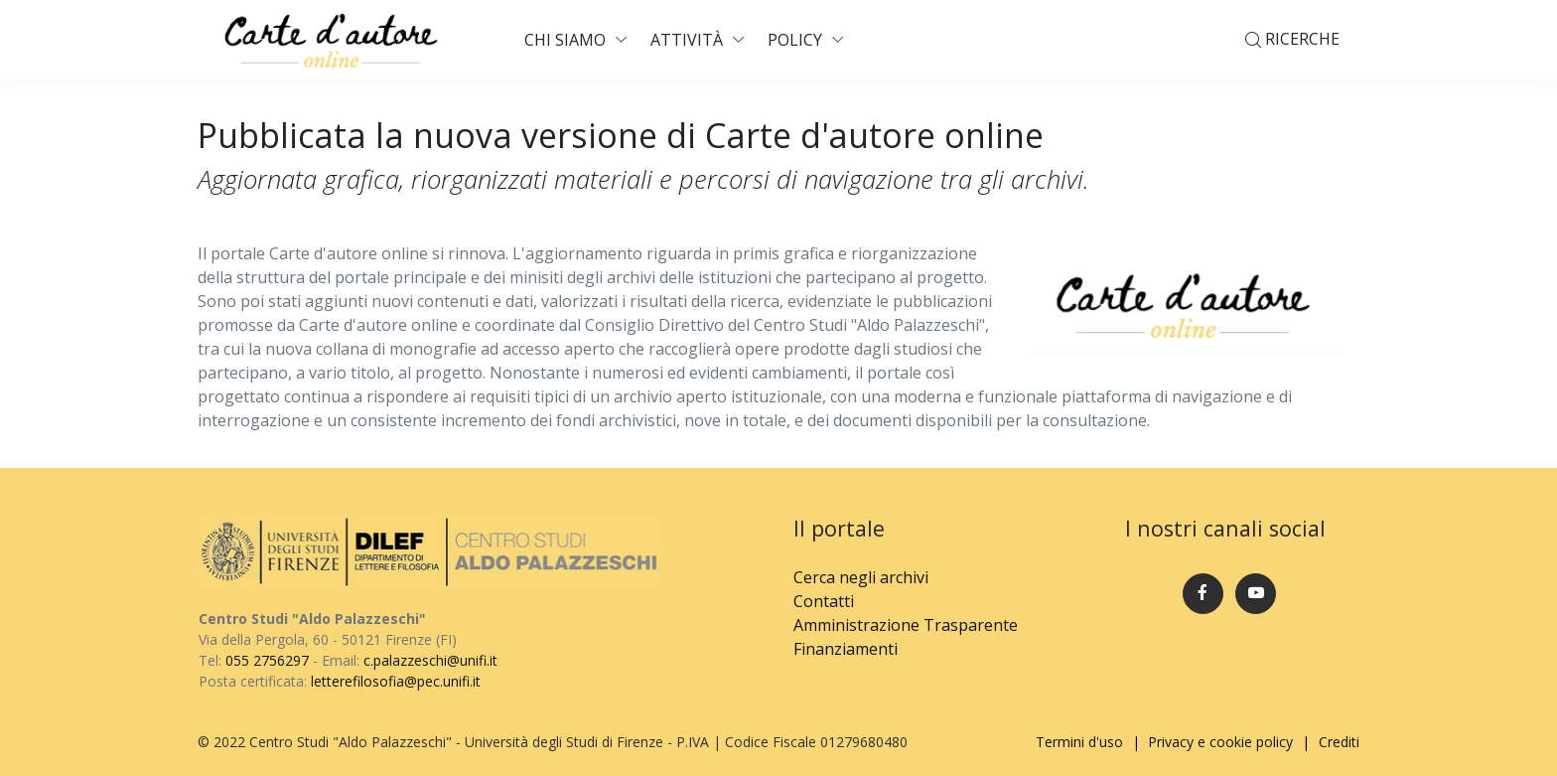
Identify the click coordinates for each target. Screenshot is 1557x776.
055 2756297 (267, 660)
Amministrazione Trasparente (905, 625)
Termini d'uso (1079, 741)
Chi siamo (565, 40)
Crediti (1339, 741)
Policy (795, 40)
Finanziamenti (845, 649)
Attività (686, 40)
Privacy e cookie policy (1220, 741)
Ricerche (1292, 40)
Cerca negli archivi (860, 577)
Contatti (823, 601)
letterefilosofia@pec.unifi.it (396, 681)
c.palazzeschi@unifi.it (430, 660)
